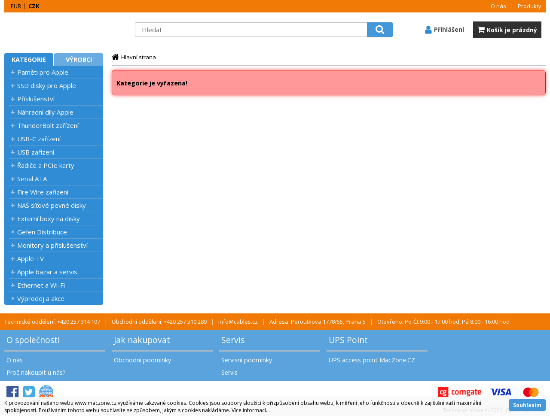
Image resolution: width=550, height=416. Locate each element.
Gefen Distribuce (42, 232)
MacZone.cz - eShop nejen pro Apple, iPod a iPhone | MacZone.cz (58, 29)
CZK (33, 6)
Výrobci (79, 59)
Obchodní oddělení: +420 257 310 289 (159, 321)
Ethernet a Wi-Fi (41, 285)
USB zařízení (35, 152)
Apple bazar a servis (47, 271)
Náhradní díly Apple (45, 112)
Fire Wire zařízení (42, 192)
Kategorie (29, 59)
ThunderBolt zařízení (48, 125)
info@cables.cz (238, 321)
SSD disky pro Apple (46, 85)
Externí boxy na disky (48, 218)
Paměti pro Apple (42, 72)
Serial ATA (32, 178)
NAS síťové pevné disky (51, 205)
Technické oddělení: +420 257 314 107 (52, 321)
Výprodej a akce (40, 298)
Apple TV (30, 258)
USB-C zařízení (39, 138)
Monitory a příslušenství (52, 245)
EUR (16, 6)
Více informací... (251, 410)
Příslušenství (36, 98)
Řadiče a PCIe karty (45, 165)
